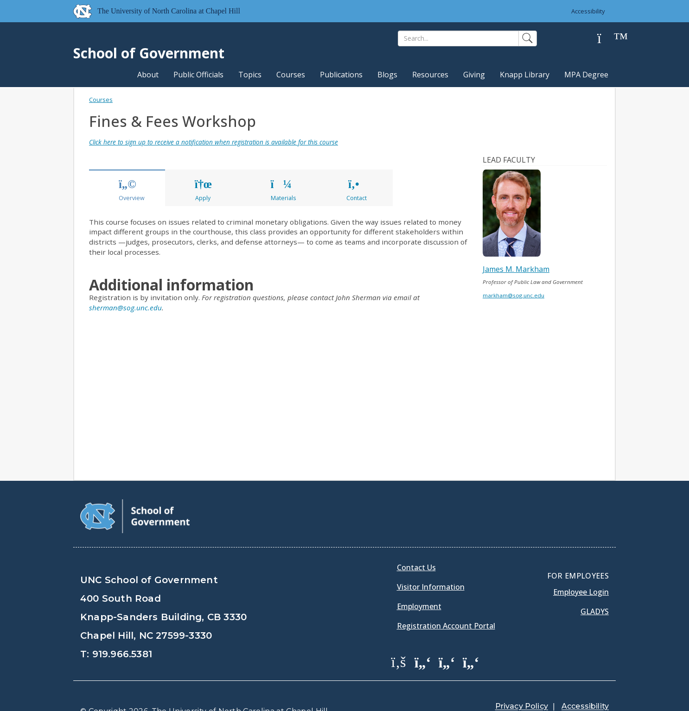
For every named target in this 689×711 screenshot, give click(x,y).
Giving (474, 74)
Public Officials (198, 74)
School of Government (148, 53)
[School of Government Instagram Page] (471, 638)
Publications (341, 74)
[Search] (458, 38)
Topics (250, 74)
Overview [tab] (132, 190)
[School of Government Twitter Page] (423, 638)
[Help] (606, 38)
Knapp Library (524, 74)
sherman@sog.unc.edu (125, 307)
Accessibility (588, 11)
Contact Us (416, 544)
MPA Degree (586, 74)
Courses (290, 74)
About (148, 74)
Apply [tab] (203, 190)
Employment (419, 583)
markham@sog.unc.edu (513, 295)
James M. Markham (516, 269)
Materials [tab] (283, 190)
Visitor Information (431, 564)
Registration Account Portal (446, 603)
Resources (430, 74)
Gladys (595, 588)
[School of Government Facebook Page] (398, 638)
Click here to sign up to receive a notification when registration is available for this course (213, 142)
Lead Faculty (509, 160)
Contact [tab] (356, 190)
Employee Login (581, 569)
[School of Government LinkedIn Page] (447, 638)
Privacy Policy (521, 683)
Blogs (387, 74)
